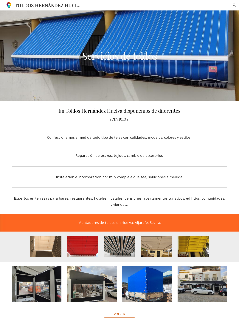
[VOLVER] (119, 314)
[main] (119, 55)
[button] (234, 5)
